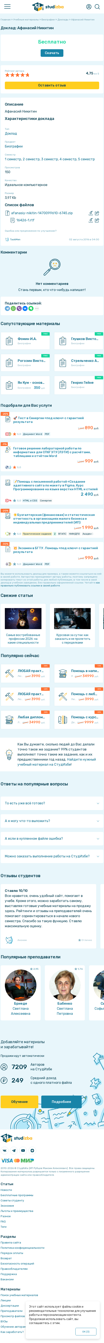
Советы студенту (12, 1200)
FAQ (3, 1221)
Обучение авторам (13, 1326)
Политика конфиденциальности (22, 1247)
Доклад (11, 133)
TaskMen (12, 239)
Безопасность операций (17, 1263)
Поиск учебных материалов (19, 1295)
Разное (6, 1216)
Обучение (19, 1102)
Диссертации (10, 1305)
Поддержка (9, 1274)
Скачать (52, 53)
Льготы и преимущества (17, 1211)
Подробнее (61, 1102)
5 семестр (86, 159)
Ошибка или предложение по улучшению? (30, 230)
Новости (6, 1190)
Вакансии (7, 1279)
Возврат (6, 1258)
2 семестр (31, 159)
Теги (4, 1226)
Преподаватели (12, 1310)
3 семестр (49, 159)
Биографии (14, 146)
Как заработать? (12, 1332)
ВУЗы (4, 1321)
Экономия (7, 1205)
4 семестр (68, 159)
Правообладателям (14, 1268)
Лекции (6, 1300)
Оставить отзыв (52, 85)
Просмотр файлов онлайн (18, 1316)
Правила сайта (11, 1242)
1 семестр (13, 159)
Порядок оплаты (12, 1253)
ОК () (86, 1331)
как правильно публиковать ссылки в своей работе (50, 584)
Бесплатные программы (17, 1195)
